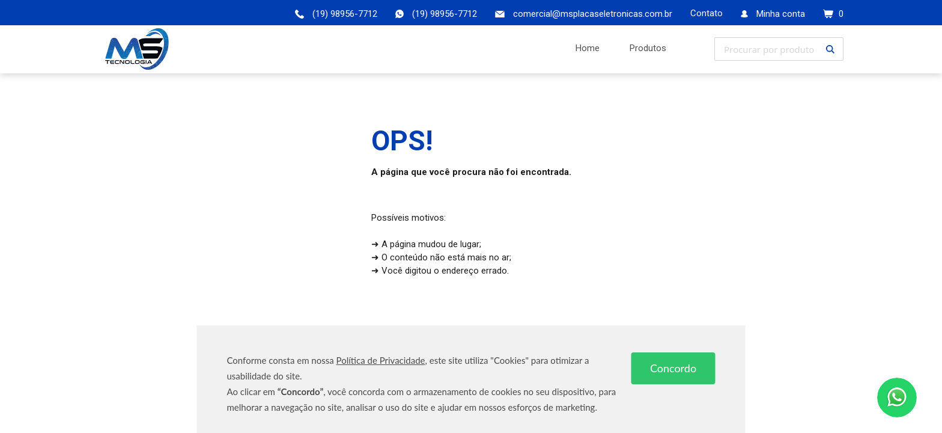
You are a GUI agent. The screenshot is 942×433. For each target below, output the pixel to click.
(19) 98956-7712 (444, 13)
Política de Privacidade (380, 360)
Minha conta (780, 13)
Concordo (673, 368)
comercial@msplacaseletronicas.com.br (592, 13)
